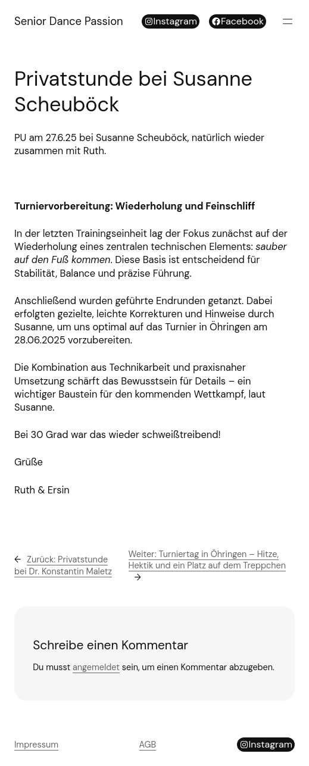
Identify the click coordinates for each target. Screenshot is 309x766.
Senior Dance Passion (68, 21)
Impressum (36, 744)
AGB (148, 744)
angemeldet (96, 667)
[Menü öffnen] (287, 21)
